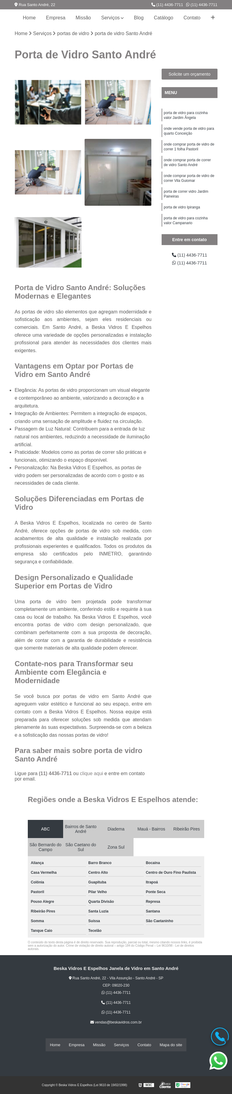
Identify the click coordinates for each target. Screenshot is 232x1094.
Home (29, 17)
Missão (83, 17)
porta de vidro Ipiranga (182, 215)
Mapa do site (171, 1045)
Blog (138, 17)
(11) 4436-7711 (167, 4)
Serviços (110, 17)
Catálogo (163, 17)
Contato (191, 17)
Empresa (55, 17)
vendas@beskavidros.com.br (116, 1023)
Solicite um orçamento (190, 74)
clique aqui (91, 774)
